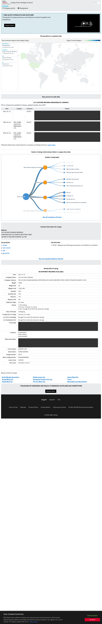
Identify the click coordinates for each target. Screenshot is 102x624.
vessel (5, 245)
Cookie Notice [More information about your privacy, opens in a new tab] (33, 622)
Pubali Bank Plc (7, 381)
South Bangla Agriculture (10, 377)
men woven (6, 248)
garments (6, 253)
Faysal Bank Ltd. (7, 379)
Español (52, 400)
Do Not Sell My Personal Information (81, 407)
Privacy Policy (33, 407)
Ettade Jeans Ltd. (39, 377)
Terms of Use (13, 407)
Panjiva (6, 2)
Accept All (92, 619)
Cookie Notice (45, 407)
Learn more (51, 145)
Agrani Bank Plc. (73, 377)
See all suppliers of (52, 217)
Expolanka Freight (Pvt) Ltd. (42, 379)
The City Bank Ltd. (39, 381)
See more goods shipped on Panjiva (51, 259)
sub (4, 250)
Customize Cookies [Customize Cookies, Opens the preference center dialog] (92, 615)
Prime (69, 379)
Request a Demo (9, 25)
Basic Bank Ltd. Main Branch (77, 381)
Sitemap (23, 407)
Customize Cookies (59, 407)
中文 (58, 400)
